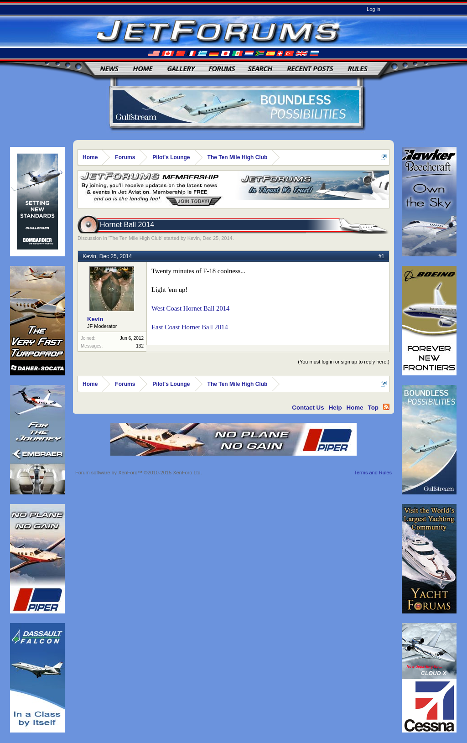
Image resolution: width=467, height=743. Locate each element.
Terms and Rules (373, 472)
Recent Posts (310, 68)
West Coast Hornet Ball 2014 (190, 308)
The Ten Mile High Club (135, 238)
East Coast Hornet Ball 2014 (189, 327)
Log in (373, 9)
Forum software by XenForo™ (138, 472)
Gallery (180, 68)
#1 (381, 256)
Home (142, 68)
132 (140, 345)
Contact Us (308, 407)
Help (335, 407)
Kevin (193, 238)
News (109, 68)
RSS (386, 407)
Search (260, 68)
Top (373, 407)
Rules (357, 68)
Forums (221, 68)
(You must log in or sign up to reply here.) (343, 361)
